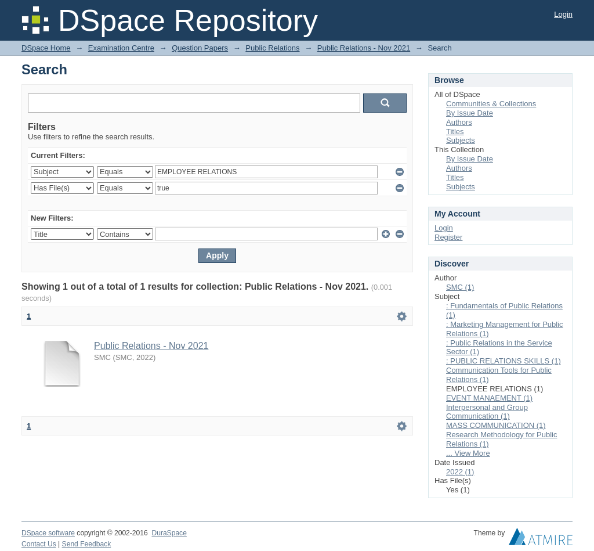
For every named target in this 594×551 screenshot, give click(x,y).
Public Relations (272, 48)
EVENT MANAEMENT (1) (489, 398)
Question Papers (200, 48)
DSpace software (48, 533)
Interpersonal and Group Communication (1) (487, 412)
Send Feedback (86, 544)
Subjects (460, 140)
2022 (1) (460, 471)
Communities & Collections (491, 103)
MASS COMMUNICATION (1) (496, 425)
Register (448, 237)
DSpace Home (46, 48)
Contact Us (38, 544)
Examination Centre (121, 48)
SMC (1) (460, 287)
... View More (468, 453)
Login (563, 14)
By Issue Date (469, 113)
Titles (455, 131)
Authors (459, 122)
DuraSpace (168, 533)
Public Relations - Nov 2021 (363, 48)
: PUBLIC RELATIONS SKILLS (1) (503, 360)
